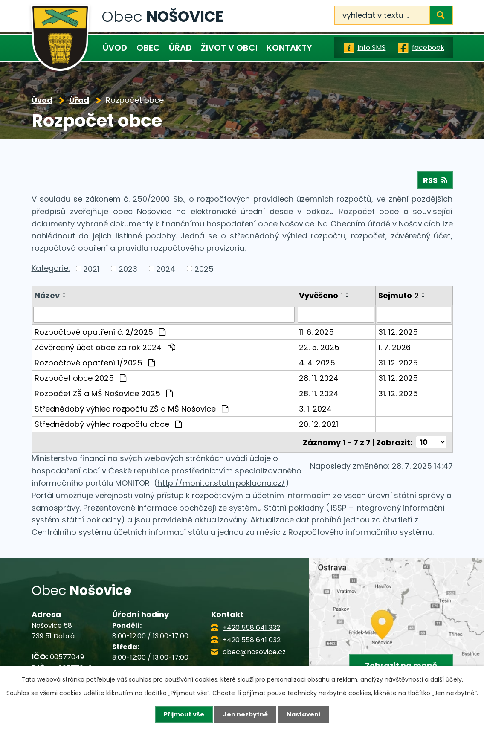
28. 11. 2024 (319, 378)
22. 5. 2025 (319, 347)
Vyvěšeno (321, 295)
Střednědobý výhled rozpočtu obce (108, 424)
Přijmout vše (184, 714)
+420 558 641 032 (252, 639)
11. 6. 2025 (316, 332)
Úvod (115, 48)
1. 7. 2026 (394, 347)
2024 (165, 268)
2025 (204, 268)
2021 (91, 268)
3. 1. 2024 (315, 408)
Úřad (180, 48)
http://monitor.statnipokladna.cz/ (221, 482)
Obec (148, 48)
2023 (128, 268)
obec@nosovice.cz (254, 651)
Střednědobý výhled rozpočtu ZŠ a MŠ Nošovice (131, 408)
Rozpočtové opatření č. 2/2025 (100, 332)
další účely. (446, 679)
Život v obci (229, 48)
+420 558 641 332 (251, 627)
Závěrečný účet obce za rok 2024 (105, 347)
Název (47, 295)
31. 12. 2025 (398, 332)
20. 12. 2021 (318, 424)
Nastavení (304, 714)
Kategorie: (51, 268)
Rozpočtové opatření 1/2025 (95, 362)
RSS (435, 180)
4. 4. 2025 (317, 362)
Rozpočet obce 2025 (80, 378)
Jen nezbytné (245, 714)
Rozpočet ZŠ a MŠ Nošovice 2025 (104, 393)
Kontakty (289, 48)
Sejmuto (398, 295)
